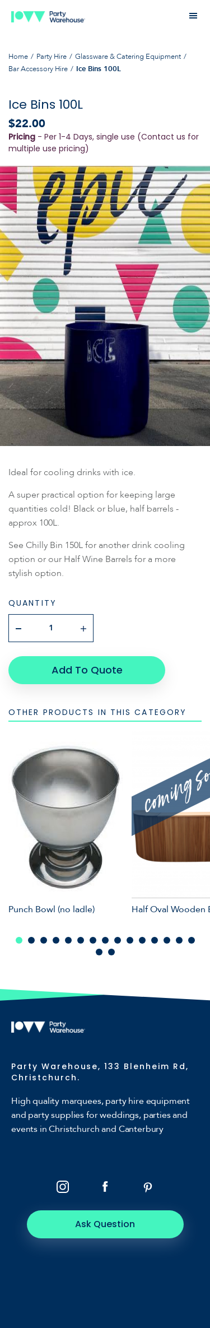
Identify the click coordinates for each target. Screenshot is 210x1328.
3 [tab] (43, 940)
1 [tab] (19, 940)
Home (18, 57)
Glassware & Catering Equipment (128, 57)
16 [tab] (99, 952)
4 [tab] (56, 940)
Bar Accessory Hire (38, 69)
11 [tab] (142, 940)
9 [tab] (117, 940)
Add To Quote (87, 670)
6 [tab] (80, 940)
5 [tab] (68, 940)
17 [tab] (111, 952)
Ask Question (105, 1224)
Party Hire (51, 57)
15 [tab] (191, 940)
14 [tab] (179, 940)
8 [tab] (105, 940)
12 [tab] (154, 940)
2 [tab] (31, 940)
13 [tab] (167, 940)
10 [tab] (130, 940)
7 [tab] (93, 940)
